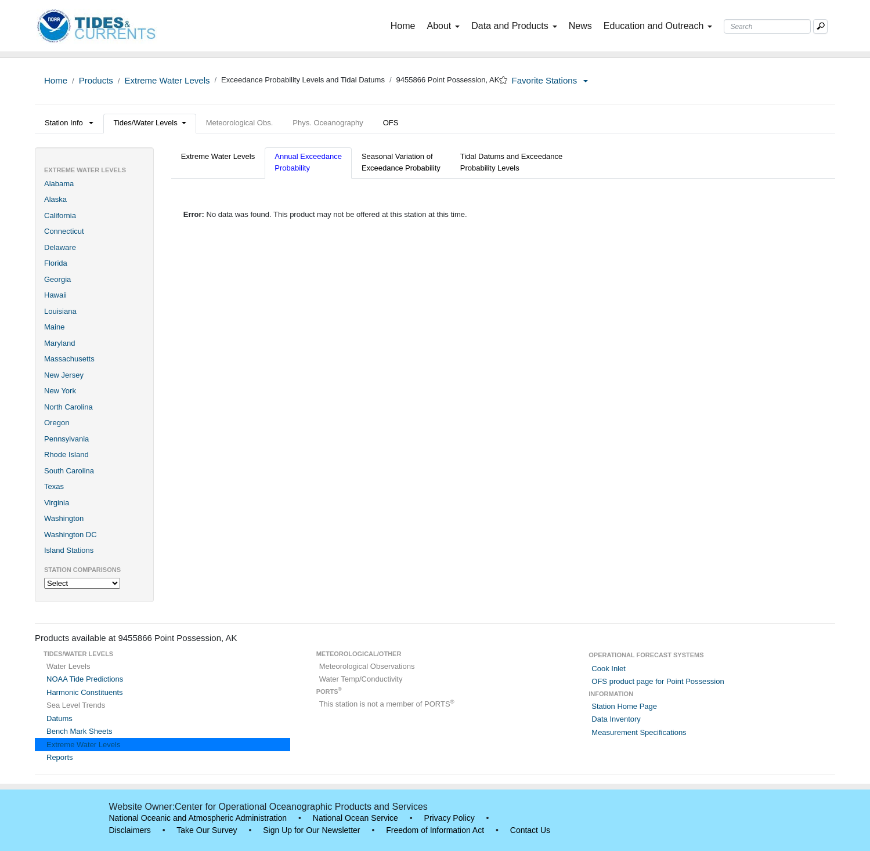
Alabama (59, 183)
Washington (64, 518)
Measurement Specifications (638, 732)
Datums (59, 718)
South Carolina (69, 470)
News (580, 26)
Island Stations (68, 550)
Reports (59, 757)
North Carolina (68, 407)
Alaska (55, 199)
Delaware (60, 247)
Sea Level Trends (75, 705)
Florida (55, 263)
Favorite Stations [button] (550, 80)
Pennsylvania (66, 438)
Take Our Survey (206, 830)
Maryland (59, 343)
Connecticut (64, 231)
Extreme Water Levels (167, 80)
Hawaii (55, 295)
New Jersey (64, 375)
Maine (54, 327)
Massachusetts (69, 358)
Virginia (56, 502)
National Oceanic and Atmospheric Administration (198, 818)
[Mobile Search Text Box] (820, 26)
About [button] (443, 26)
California (60, 215)
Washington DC (70, 534)
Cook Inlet (608, 668)
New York (60, 390)
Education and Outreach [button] (658, 26)
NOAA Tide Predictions (84, 679)
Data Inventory (616, 719)
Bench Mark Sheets (79, 731)
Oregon (56, 422)
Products (96, 80)
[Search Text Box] (767, 26)
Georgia (57, 279)
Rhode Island (66, 454)
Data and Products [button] (514, 26)
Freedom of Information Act (435, 830)
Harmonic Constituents (84, 692)
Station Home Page (624, 706)
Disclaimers (130, 830)
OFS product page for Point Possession (657, 681)
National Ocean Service (355, 818)
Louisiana (60, 311)
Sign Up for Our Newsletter (311, 830)
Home (405, 25)
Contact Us (530, 830)
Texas (54, 486)
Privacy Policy (449, 818)
